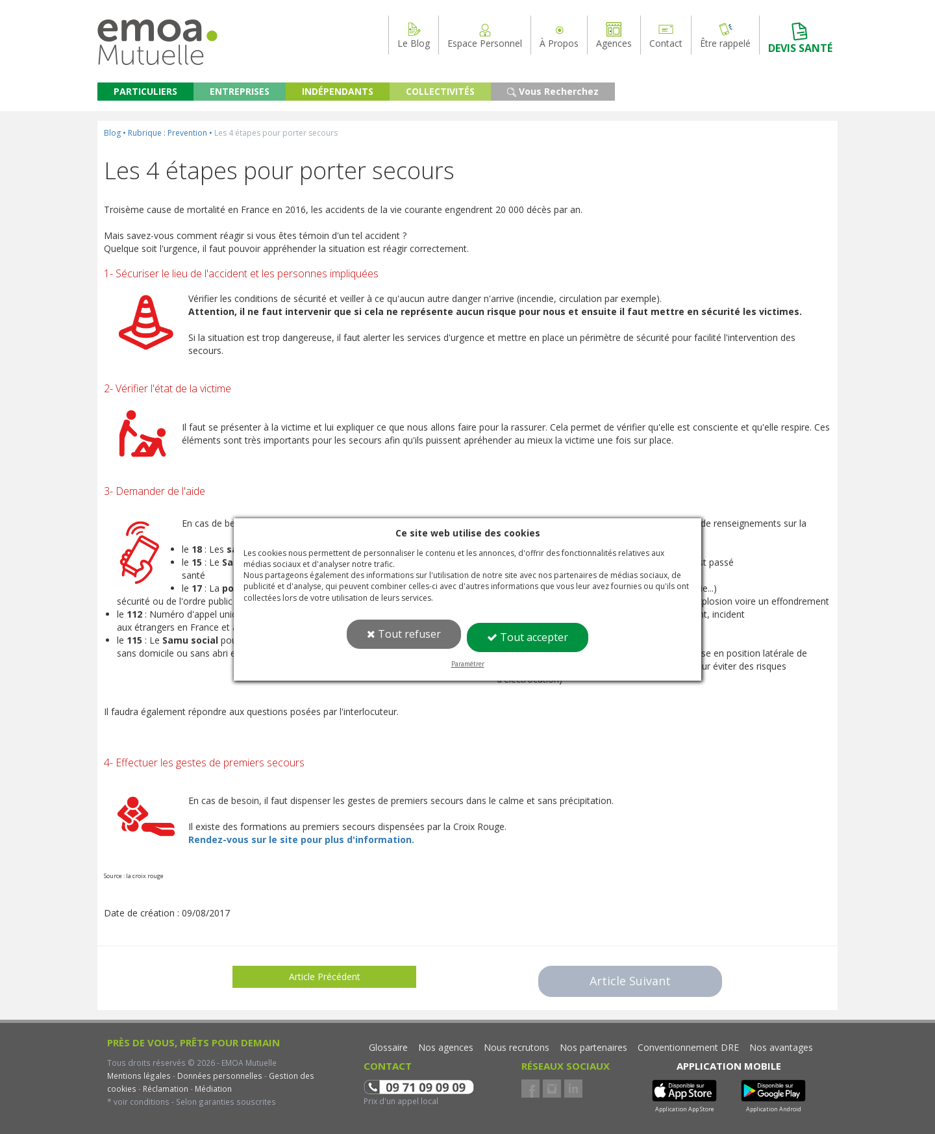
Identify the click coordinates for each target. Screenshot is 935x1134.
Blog (112, 132)
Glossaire (388, 1047)
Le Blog (413, 35)
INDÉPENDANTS (337, 91)
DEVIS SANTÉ (800, 38)
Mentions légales (139, 1075)
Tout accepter (527, 637)
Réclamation (164, 1088)
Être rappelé (725, 35)
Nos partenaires (593, 1047)
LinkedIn (573, 1088)
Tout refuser (404, 634)
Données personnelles (219, 1075)
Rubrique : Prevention (167, 132)
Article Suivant (630, 981)
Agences (614, 35)
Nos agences (445, 1047)
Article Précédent (324, 976)
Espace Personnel (484, 35)
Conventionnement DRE (688, 1047)
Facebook (530, 1088)
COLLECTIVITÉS (440, 91)
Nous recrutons (516, 1047)
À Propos (559, 35)
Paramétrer (467, 663)
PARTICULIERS (145, 91)
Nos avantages (781, 1047)
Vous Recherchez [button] (553, 91)
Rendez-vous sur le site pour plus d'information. (301, 839)
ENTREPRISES (239, 91)
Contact (665, 35)
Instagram (552, 1088)
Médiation (212, 1088)
